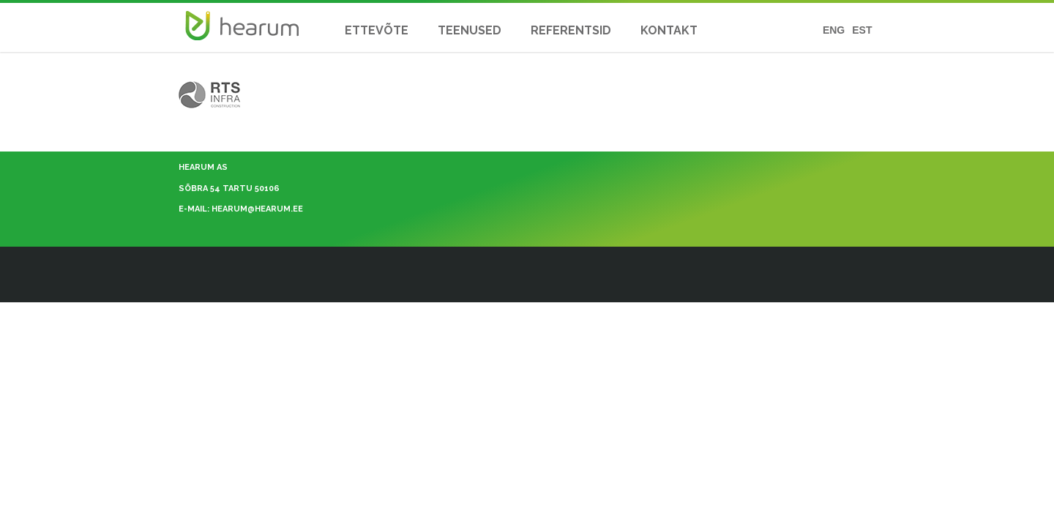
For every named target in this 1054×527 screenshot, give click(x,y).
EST (862, 30)
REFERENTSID (571, 30)
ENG (834, 30)
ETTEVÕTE (376, 30)
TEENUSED (469, 30)
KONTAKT (669, 30)
